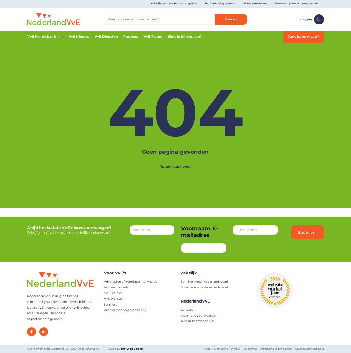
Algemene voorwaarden (199, 315)
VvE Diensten (106, 36)
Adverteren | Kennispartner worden (296, 3)
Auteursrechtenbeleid (197, 321)
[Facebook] (31, 331)
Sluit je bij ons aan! (184, 36)
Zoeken (231, 19)
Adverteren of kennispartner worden (131, 281)
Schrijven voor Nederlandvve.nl (204, 281)
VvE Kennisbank (45, 37)
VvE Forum (153, 36)
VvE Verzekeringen (254, 3)
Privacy (235, 348)
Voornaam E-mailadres (199, 231)
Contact (187, 309)
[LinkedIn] (43, 331)
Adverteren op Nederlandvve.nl (204, 287)
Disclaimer (250, 348)
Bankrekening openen (220, 3)
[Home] (53, 19)
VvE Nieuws (79, 36)
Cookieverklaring (216, 348)
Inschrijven (307, 232)
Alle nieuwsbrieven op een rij (125, 310)
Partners (130, 36)
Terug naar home (175, 166)
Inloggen (311, 19)
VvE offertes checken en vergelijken (174, 3)
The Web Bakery (132, 348)
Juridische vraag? (303, 36)
